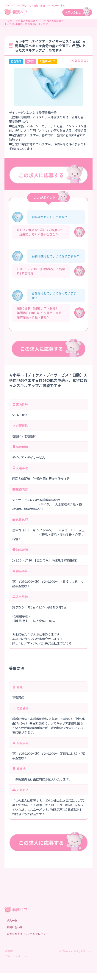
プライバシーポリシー (15, 956)
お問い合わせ (14, 927)
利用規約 (8, 951)
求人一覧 (12, 920)
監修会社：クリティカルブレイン (26, 934)
